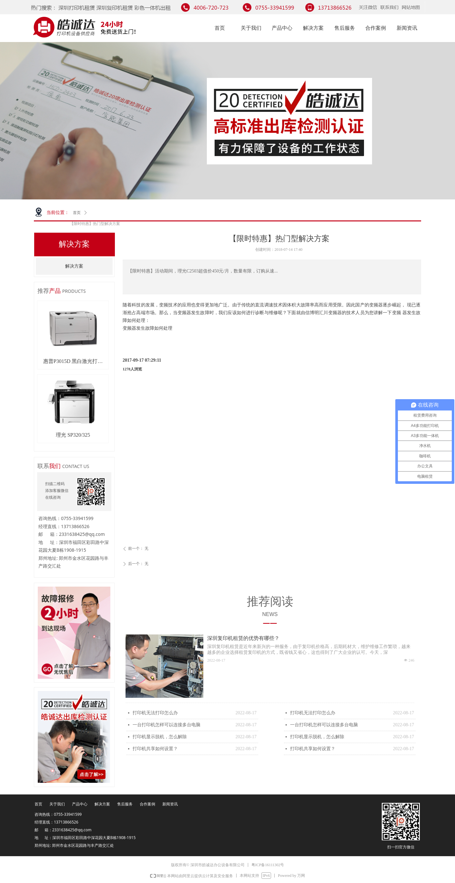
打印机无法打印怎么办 (155, 712)
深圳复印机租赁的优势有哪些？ (243, 638)
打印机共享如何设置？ (155, 748)
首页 (77, 212)
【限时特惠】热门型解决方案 (95, 223)
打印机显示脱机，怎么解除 (160, 736)
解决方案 (74, 266)
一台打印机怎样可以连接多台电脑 (166, 724)
